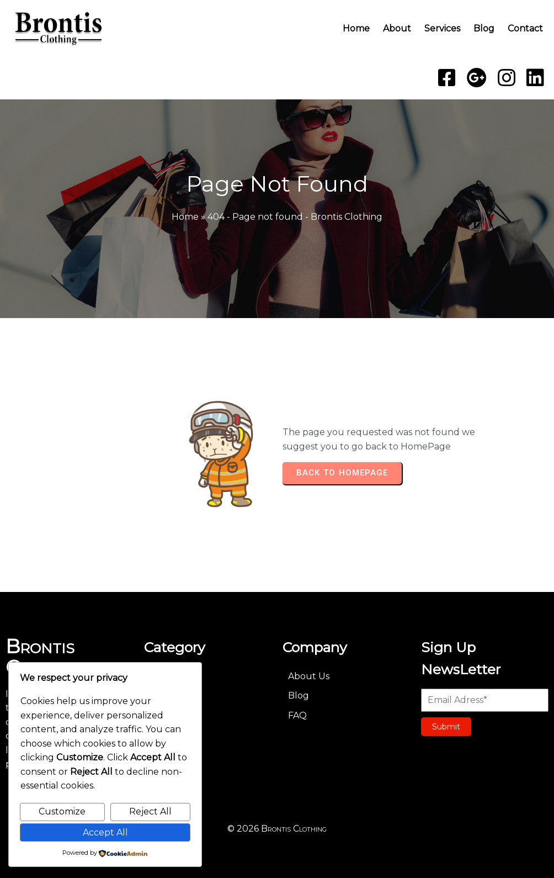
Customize (62, 811)
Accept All (105, 832)
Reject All (150, 811)
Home (185, 216)
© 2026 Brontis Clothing (277, 827)
